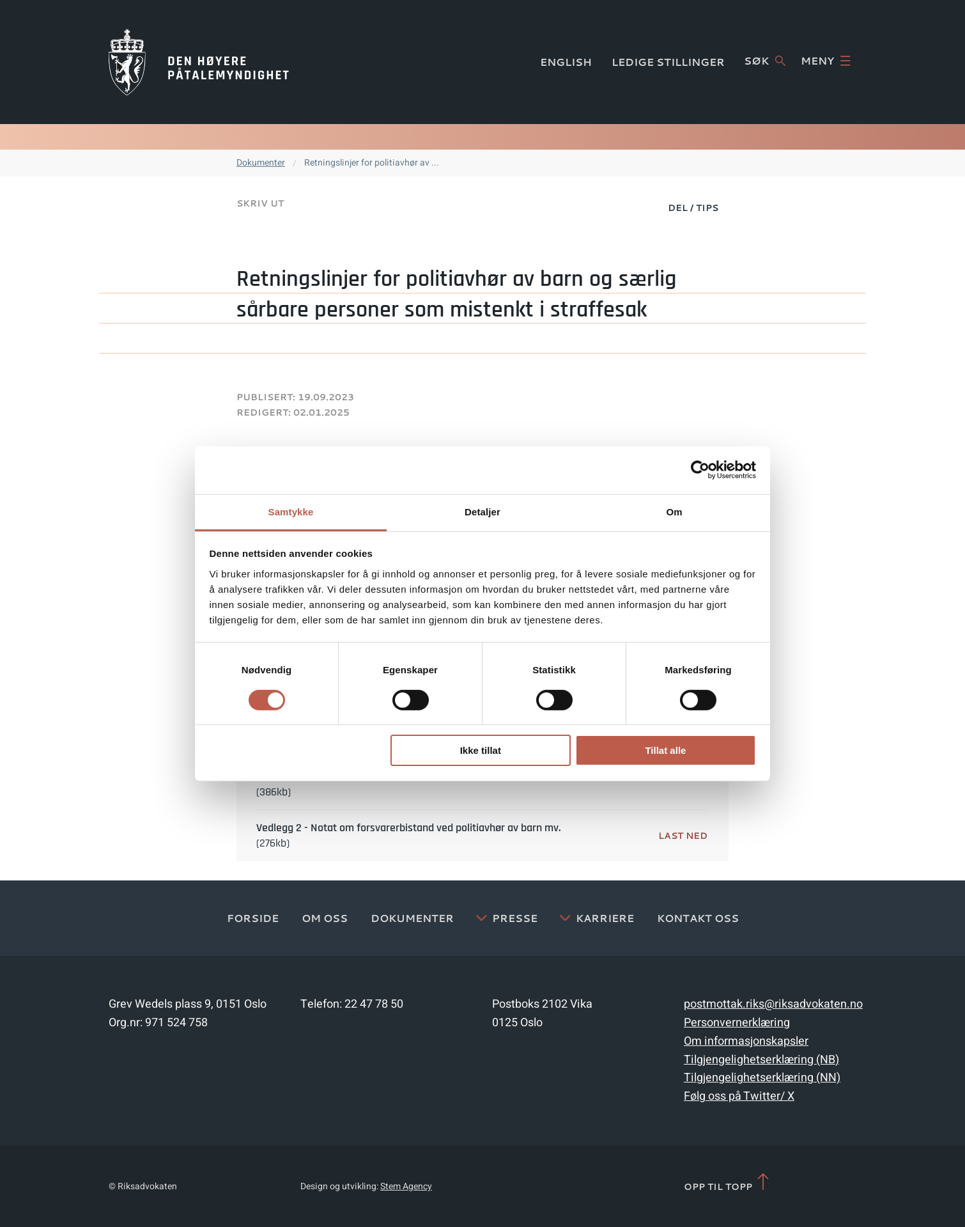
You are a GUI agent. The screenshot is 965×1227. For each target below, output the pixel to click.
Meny (826, 61)
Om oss (325, 917)
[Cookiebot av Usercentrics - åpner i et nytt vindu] (700, 470)
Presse (514, 917)
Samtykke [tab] (291, 511)
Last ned (682, 835)
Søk (764, 61)
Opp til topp (727, 1182)
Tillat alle (665, 750)
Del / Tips (693, 207)
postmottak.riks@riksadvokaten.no (773, 1004)
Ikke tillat (480, 750)
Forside (253, 917)
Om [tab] (674, 511)
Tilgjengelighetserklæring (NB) (761, 1059)
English (566, 61)
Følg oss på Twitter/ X (739, 1096)
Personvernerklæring (737, 1022)
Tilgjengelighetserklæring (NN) (762, 1077)
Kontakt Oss (698, 917)
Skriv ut (260, 203)
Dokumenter (260, 162)
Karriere (605, 917)
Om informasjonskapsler (746, 1041)
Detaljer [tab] (482, 511)
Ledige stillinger (668, 61)
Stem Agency (406, 1186)
